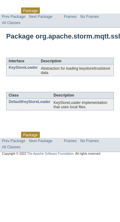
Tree (71, 10)
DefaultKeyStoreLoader (29, 102)
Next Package (41, 16)
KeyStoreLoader (23, 67)
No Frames (89, 16)
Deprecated (88, 10)
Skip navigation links (17, 5)
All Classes (11, 23)
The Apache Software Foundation (50, 153)
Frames (70, 16)
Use (59, 10)
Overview (10, 10)
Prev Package (13, 16)
